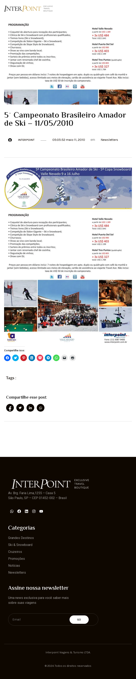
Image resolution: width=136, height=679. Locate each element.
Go (79, 619)
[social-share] (10, 408)
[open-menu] (129, 8)
